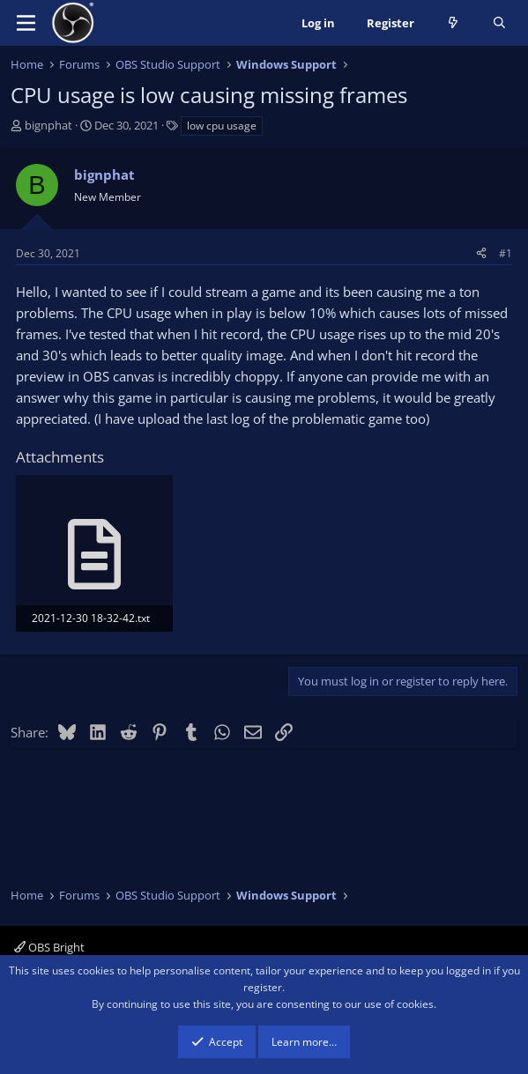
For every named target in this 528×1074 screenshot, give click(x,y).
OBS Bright (49, 947)
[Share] (481, 253)
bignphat (48, 125)
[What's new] (453, 23)
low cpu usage (222, 125)
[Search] (499, 23)
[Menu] (26, 23)
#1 (505, 253)
